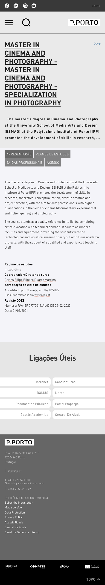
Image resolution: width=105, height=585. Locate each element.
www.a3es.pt (42, 295)
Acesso (53, 162)
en (94, 6)
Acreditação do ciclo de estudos (28, 284)
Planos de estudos (52, 154)
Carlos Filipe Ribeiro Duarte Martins (30, 279)
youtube (34, 5)
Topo (93, 579)
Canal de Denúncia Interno (22, 532)
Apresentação (19, 154)
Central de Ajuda (15, 527)
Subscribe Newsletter (19, 502)
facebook (7, 5)
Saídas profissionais (24, 162)
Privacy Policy (14, 517)
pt (98, 6)
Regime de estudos (19, 264)
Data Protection (15, 512)
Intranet (42, 382)
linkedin (16, 5)
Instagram (25, 5)
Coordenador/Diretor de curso (27, 274)
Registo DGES (14, 300)
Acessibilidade (14, 522)
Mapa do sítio (13, 507)
